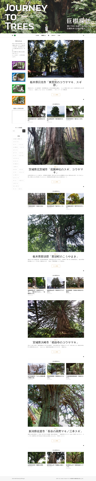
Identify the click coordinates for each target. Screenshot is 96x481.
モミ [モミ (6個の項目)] (14, 188)
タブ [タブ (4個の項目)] (21, 169)
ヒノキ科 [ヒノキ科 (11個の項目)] (16, 174)
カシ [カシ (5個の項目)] (22, 147)
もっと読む (55, 94)
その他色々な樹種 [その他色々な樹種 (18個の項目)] (17, 138)
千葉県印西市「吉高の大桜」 (36, 206)
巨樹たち (43, 35)
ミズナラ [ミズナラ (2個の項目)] (15, 183)
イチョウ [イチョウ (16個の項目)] (16, 141)
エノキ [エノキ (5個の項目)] (21, 144)
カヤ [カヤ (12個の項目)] (15, 152)
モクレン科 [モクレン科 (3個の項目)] (16, 186)
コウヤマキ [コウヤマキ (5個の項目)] (16, 158)
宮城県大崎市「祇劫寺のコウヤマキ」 (56, 342)
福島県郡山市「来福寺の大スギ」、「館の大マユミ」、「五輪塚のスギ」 (36, 292)
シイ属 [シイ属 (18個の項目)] (15, 166)
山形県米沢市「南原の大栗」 (36, 465)
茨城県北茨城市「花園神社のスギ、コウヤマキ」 (56, 170)
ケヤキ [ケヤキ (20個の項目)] (21, 155)
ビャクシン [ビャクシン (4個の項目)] (16, 177)
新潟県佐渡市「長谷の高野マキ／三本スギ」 (56, 431)
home (37, 35)
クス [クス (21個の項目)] (21, 152)
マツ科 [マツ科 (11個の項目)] (21, 180)
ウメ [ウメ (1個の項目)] (14, 144)
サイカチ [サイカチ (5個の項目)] (15, 161)
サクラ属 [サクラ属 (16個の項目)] (16, 163)
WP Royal (22, 478)
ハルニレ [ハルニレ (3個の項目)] (21, 172)
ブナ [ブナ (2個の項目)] (14, 180)
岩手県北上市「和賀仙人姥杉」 (55, 465)
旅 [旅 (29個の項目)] (20, 188)
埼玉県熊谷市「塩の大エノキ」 (55, 206)
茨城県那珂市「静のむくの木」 (74, 118)
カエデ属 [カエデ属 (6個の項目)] (15, 147)
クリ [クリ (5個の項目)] (14, 155)
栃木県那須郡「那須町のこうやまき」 (56, 256)
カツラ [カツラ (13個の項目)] (15, 149)
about (53, 35)
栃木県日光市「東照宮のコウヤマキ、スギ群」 (56, 83)
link (59, 35)
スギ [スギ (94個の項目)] (15, 169)
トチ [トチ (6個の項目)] (14, 172)
